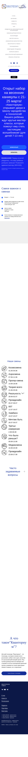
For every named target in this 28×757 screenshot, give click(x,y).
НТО (14, 26)
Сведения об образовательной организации (14, 30)
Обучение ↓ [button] (14, 18)
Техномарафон (14, 46)
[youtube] (14, 63)
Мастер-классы (14, 38)
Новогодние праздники (14, 49)
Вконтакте (7, 218)
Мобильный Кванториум (14, 33)
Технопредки (14, 35)
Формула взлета (14, 51)
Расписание (5, 701)
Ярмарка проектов (14, 57)
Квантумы (4, 711)
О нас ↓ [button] (14, 15)
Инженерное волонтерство (14, 41)
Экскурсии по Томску (14, 43)
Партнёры (4, 708)
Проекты (14, 23)
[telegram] (17, 63)
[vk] (11, 63)
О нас (3, 695)
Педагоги (4, 705)
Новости (14, 21)
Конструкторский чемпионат (14, 54)
